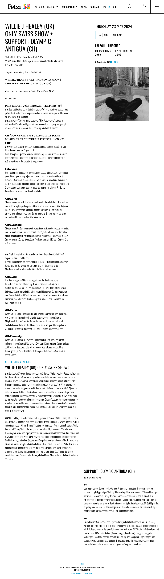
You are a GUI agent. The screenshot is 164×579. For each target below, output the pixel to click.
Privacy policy (76, 573)
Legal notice (89, 573)
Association (69, 7)
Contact (94, 7)
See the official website (18, 362)
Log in (82, 563)
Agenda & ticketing (46, 7)
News (84, 7)
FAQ (105, 7)
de (116, 7)
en (109, 7)
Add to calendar (110, 35)
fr (113, 7)
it (120, 7)
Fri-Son (114, 61)
